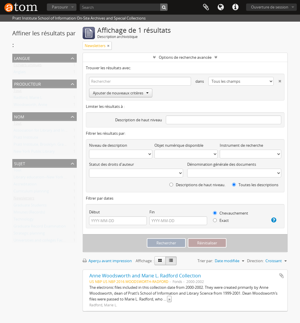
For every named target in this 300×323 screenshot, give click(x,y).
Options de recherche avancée (185, 57)
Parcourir (60, 7)
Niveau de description (108, 145)
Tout (17, 91)
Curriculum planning (31, 192)
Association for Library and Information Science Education (63, 131)
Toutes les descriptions (255, 184)
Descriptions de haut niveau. (197, 184)
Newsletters (23, 199)
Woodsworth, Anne (30, 105)
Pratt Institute (25, 138)
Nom (19, 116)
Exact (221, 220)
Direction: (255, 260)
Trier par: (205, 260)
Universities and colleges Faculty (41, 241)
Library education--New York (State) (44, 178)
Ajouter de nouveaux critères (121, 93)
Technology (23, 220)
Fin (152, 212)
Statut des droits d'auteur (111, 164)
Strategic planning (29, 234)
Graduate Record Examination (39, 227)
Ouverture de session (269, 7)
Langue (220, 7)
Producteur (27, 83)
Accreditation (25, 185)
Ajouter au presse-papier (281, 276)
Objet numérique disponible (178, 145)
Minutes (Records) (29, 213)
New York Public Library (34, 152)
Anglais (19, 73)
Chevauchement (230, 213)
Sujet (19, 163)
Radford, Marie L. (28, 98)
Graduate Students (30, 206)
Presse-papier (206, 7)
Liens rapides (235, 7)
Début (94, 212)
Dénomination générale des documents (221, 164)
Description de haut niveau (138, 119)
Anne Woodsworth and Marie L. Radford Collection (145, 275)
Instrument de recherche (241, 145)
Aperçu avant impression (107, 260)
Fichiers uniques (27, 66)
